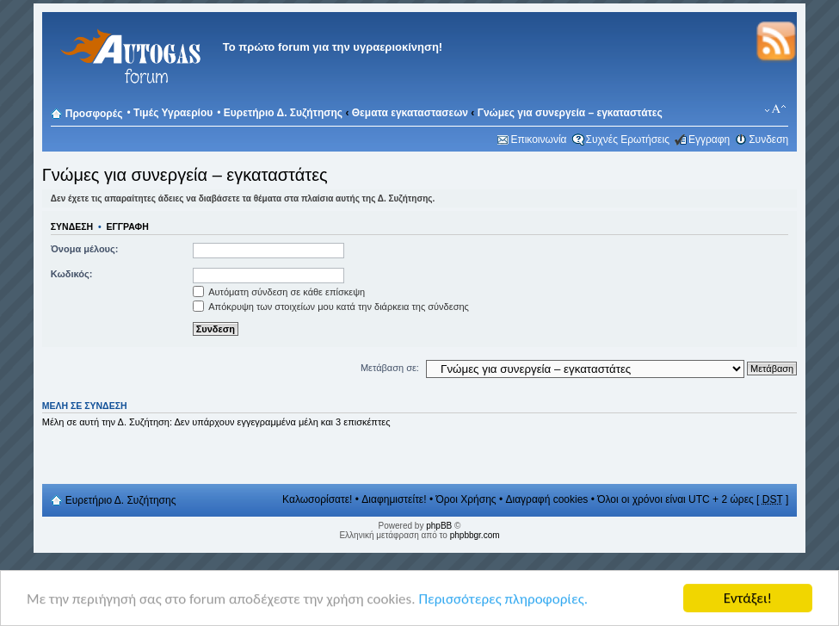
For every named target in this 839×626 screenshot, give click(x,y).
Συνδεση (768, 139)
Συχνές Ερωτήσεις (627, 139)
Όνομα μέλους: (85, 249)
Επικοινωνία (538, 139)
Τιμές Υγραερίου (173, 113)
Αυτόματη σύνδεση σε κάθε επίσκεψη (279, 292)
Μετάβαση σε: (390, 368)
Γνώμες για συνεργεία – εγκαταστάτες (570, 113)
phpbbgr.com (475, 535)
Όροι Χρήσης (465, 499)
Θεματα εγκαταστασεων (410, 113)
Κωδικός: (72, 274)
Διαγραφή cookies (546, 499)
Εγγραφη (709, 139)
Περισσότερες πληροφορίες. (503, 599)
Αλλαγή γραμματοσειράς (775, 109)
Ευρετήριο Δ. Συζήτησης (283, 113)
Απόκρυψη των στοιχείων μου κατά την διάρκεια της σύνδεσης (331, 306)
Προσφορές (94, 114)
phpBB (439, 525)
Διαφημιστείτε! (393, 499)
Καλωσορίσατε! (317, 499)
